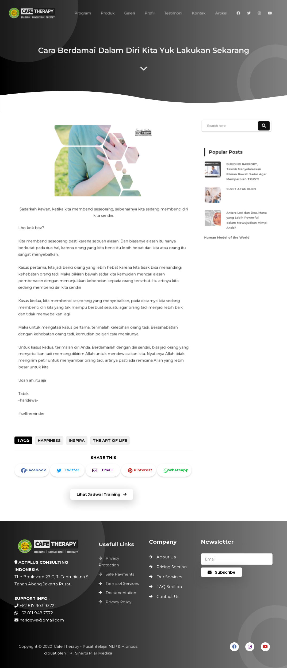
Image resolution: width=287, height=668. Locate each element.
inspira (77, 440)
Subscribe (221, 572)
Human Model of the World (228, 230)
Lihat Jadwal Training (101, 494)
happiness (49, 440)
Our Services (169, 576)
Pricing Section (171, 566)
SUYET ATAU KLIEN (240, 189)
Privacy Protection (110, 563)
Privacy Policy (119, 600)
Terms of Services (122, 583)
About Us (166, 556)
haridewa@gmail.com (42, 620)
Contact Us (167, 596)
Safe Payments (120, 575)
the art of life (110, 440)
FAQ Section (169, 586)
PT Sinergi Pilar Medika (89, 653)
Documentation (121, 592)
